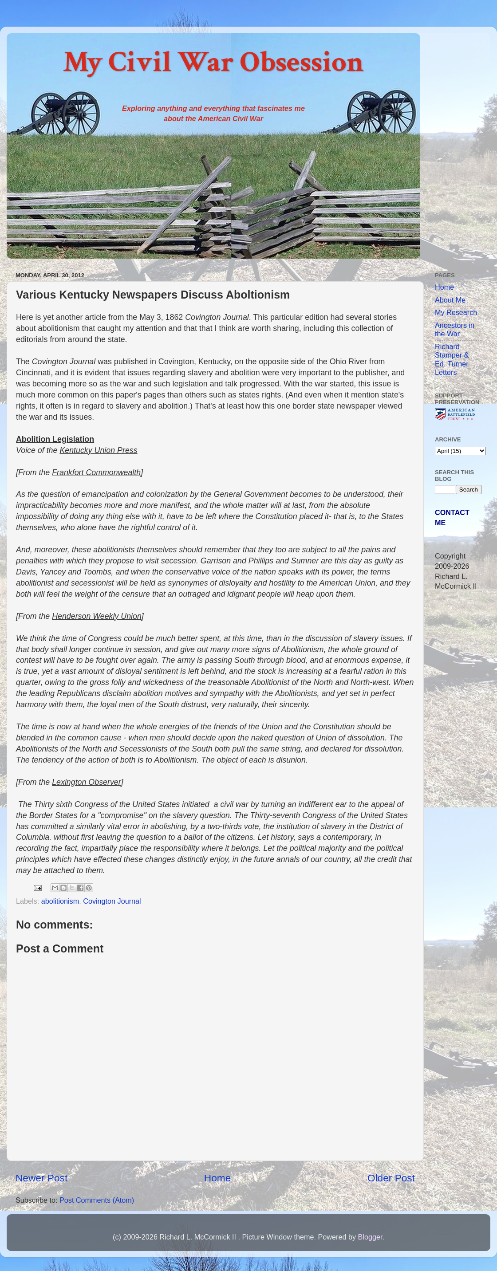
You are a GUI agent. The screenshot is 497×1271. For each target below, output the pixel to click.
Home (217, 1178)
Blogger (370, 1237)
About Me (450, 300)
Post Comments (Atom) (96, 1200)
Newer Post (41, 1178)
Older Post (391, 1178)
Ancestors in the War (454, 329)
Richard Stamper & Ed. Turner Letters (452, 359)
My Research (456, 312)
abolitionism (60, 901)
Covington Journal (112, 901)
